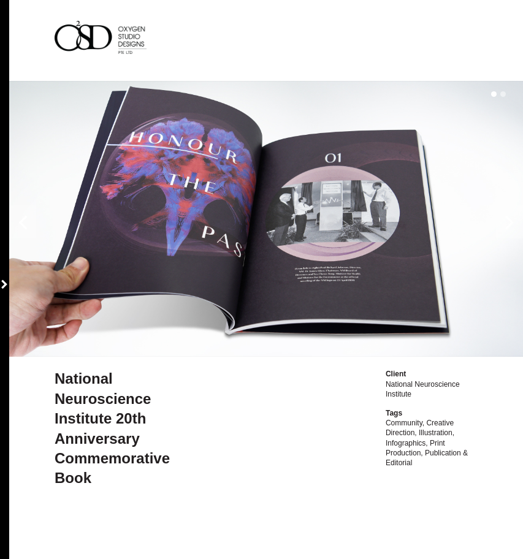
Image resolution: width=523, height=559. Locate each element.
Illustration (435, 432)
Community (404, 423)
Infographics (406, 443)
